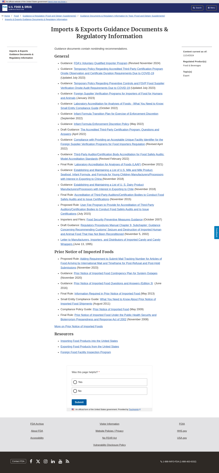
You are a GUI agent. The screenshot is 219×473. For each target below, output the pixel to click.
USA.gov (182, 438)
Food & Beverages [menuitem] (192, 65)
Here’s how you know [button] (57, 2)
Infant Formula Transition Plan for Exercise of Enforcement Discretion (116, 113)
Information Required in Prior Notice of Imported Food (107, 293)
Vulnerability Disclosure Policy (109, 445)
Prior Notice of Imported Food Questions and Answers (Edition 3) (113, 283)
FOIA (182, 424)
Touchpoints (134, 409)
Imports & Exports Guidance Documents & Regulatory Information (36, 19)
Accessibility (37, 438)
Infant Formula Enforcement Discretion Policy (101, 124)
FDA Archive (37, 424)
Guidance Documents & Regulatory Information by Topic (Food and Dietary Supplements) (122, 16)
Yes (80, 382)
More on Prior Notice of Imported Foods (78, 326)
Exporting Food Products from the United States (90, 346)
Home (7, 16)
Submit (79, 402)
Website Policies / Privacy (110, 431)
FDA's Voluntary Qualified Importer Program (101, 63)
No (80, 390)
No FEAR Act (109, 438)
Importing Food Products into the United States (89, 340)
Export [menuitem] (186, 75)
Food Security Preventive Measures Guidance (115, 219)
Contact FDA (18, 461)
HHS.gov (182, 431)
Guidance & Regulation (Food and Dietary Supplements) (49, 16)
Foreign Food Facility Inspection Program (86, 352)
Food (16, 16)
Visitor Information (109, 424)
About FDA (37, 431)
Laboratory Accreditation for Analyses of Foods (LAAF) (107, 164)
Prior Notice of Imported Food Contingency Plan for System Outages (115, 273)
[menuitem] (197, 54)
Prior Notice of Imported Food (111, 309)
